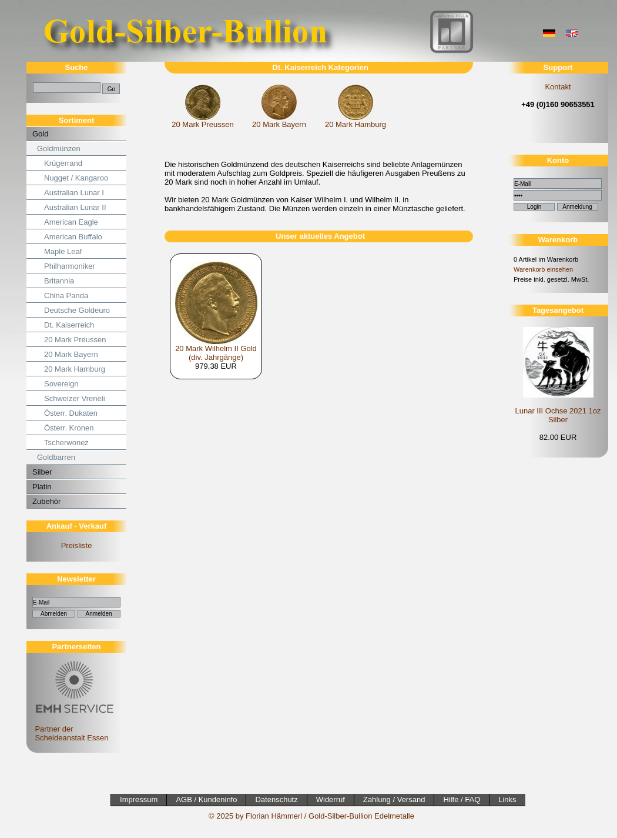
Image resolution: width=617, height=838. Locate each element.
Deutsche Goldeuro (77, 310)
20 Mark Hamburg (74, 369)
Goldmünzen (59, 148)
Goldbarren (56, 457)
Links (507, 799)
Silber (42, 472)
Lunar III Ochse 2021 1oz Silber (558, 415)
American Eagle (71, 222)
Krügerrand (63, 163)
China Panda (66, 295)
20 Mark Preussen (75, 339)
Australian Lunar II (75, 207)
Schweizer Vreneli (74, 398)
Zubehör (46, 501)
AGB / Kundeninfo (206, 799)
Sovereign (61, 383)
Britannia (59, 280)
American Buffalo (73, 236)
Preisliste (76, 545)
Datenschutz (276, 799)
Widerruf (330, 799)
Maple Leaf (63, 251)
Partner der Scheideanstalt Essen (72, 729)
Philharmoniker (69, 266)
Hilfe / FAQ (461, 799)
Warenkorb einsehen (543, 269)
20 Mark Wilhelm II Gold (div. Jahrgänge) (216, 353)
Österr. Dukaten (71, 413)
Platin (42, 486)
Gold (40, 133)
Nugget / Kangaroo (76, 177)
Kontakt (558, 86)
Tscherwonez (66, 442)
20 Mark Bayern (71, 354)
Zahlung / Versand (394, 799)
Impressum (138, 799)
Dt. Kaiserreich (69, 324)
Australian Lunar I (74, 192)
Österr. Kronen (69, 427)
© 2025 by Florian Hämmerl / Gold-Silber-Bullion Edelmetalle (311, 816)
